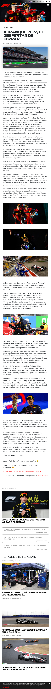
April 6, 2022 (43, 476)
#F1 (11, 472)
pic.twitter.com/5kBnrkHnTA (33, 472)
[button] (6, 57)
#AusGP (6, 472)
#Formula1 (18, 472)
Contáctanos (24, 2)
